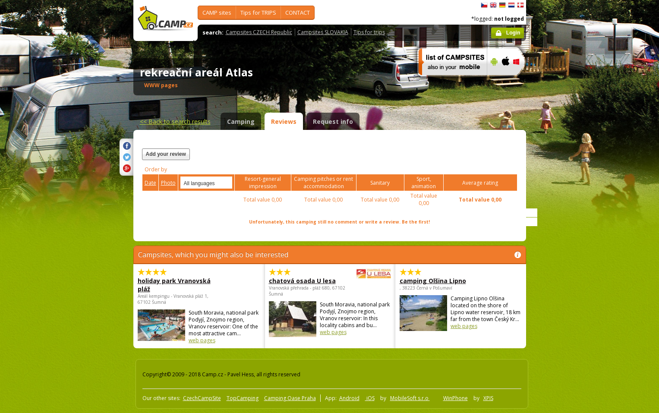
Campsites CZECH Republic (259, 32)
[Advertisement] (562, 259)
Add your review (166, 154)
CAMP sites (216, 12)
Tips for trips (369, 32)
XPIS (488, 398)
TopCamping (243, 398)
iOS (370, 398)
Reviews (283, 121)
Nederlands (511, 5)
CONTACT (297, 12)
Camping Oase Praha (290, 398)
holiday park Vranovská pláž (174, 285)
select (226, 182)
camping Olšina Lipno (433, 281)
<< (175, 121)
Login (513, 33)
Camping (241, 121)
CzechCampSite (202, 398)
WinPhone (455, 398)
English (493, 5)
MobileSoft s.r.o (410, 398)
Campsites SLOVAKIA (322, 32)
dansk (520, 5)
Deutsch (502, 5)
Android (349, 398)
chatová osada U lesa (306, 281)
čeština (484, 5)
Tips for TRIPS (258, 12)
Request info (333, 121)
